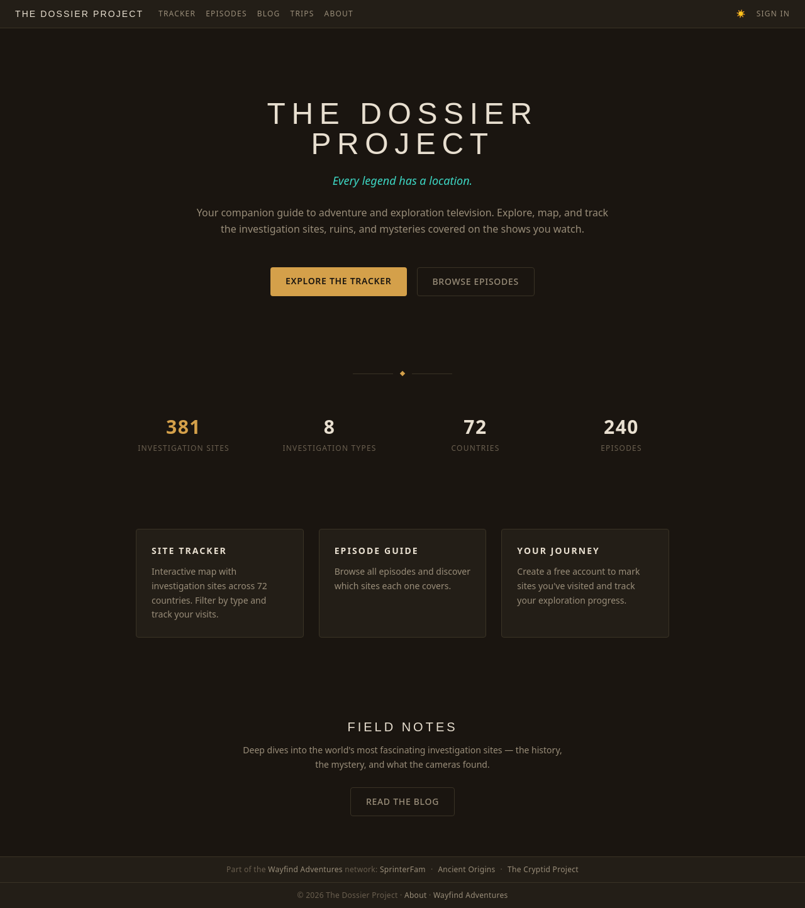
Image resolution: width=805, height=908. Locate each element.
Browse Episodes (476, 281)
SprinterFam (403, 869)
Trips (302, 14)
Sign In (773, 14)
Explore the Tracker (338, 281)
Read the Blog (402, 801)
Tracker (177, 14)
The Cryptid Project (543, 869)
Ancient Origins (466, 869)
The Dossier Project (79, 14)
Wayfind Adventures (305, 869)
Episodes (226, 14)
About (339, 14)
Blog (268, 14)
